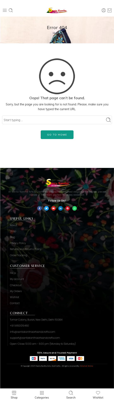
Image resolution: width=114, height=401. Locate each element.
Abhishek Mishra (86, 366)
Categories (42, 394)
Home (57, 33)
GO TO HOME (57, 134)
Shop (14, 394)
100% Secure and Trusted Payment (57, 352)
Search (71, 394)
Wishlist (98, 394)
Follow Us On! (57, 200)
